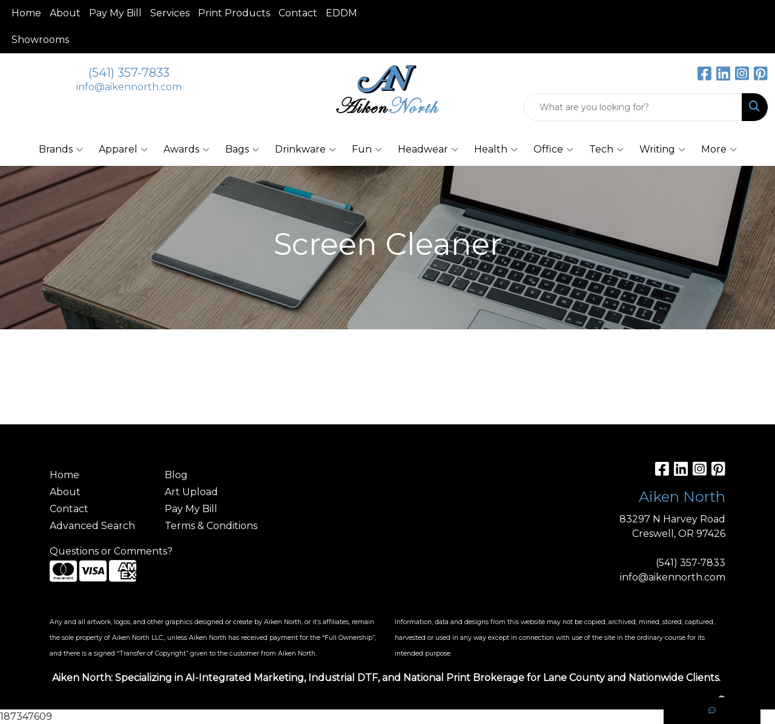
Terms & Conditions (211, 525)
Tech (606, 149)
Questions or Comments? (111, 551)
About (65, 13)
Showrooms (40, 39)
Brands (61, 149)
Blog (176, 475)
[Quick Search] (633, 107)
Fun (367, 149)
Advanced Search (92, 525)
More (719, 149)
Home (26, 13)
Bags (242, 149)
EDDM (341, 13)
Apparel (123, 149)
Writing (662, 149)
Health (496, 149)
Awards (186, 149)
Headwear (428, 149)
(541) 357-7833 (129, 72)
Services (170, 13)
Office (553, 149)
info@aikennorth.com (129, 87)
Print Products (234, 13)
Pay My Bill (115, 13)
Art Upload (191, 492)
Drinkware (305, 149)
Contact (298, 13)
